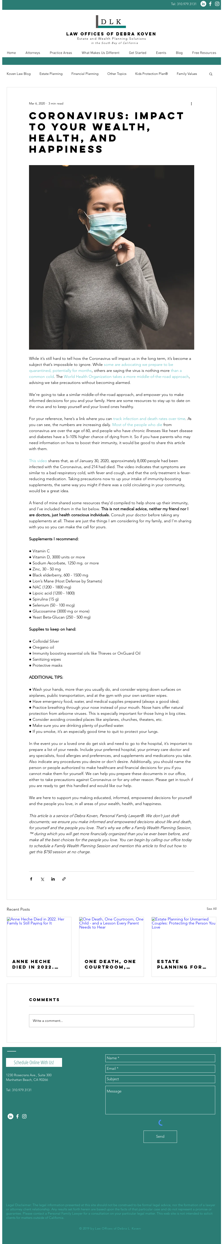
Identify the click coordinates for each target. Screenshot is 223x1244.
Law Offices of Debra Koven (111, 34)
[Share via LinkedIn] (53, 879)
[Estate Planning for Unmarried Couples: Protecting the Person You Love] (184, 935)
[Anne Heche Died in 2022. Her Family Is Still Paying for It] (39, 935)
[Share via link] (64, 879)
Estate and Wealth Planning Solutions (111, 39)
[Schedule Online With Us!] (34, 1062)
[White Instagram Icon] (217, 4)
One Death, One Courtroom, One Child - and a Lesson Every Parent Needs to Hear (111, 964)
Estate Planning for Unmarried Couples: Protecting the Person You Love (183, 964)
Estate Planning (51, 74)
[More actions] (191, 103)
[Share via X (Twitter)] (42, 879)
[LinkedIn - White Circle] (203, 4)
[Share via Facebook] (31, 879)
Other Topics (116, 74)
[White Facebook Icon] (210, 4)
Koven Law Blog (19, 74)
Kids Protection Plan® (151, 74)
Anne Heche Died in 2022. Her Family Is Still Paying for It (34, 964)
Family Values (187, 74)
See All (212, 909)
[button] (33, 53)
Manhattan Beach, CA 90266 (27, 1080)
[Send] (160, 1137)
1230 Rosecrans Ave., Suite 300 (29, 1075)
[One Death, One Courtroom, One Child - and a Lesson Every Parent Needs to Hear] (111, 935)
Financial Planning (84, 74)
